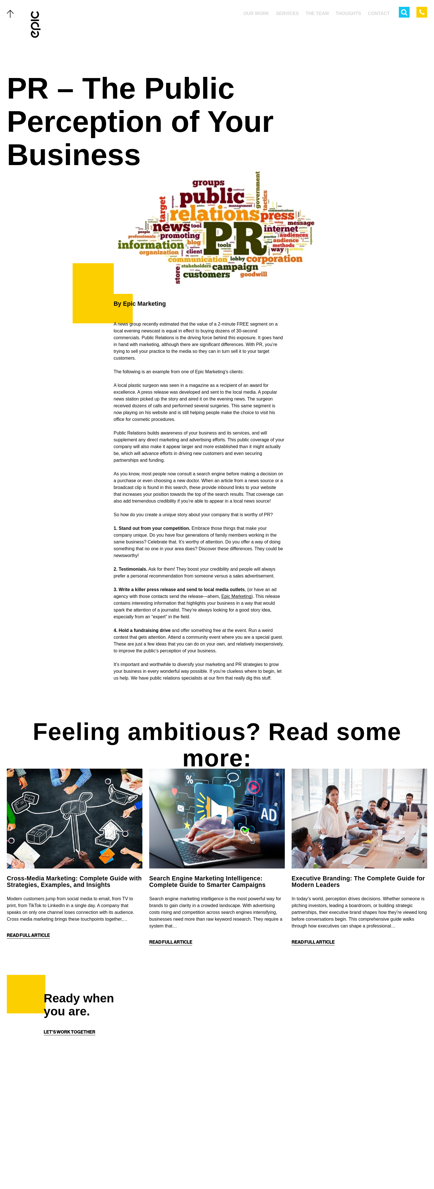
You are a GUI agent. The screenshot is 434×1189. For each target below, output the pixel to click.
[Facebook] (211, 1172)
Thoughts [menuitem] (348, 13)
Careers (55, 1172)
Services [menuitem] (287, 13)
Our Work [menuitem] (256, 13)
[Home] (36, 24)
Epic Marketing (236, 596)
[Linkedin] (234, 1172)
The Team (56, 1123)
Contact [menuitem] (379, 13)
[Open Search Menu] (404, 12)
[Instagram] (223, 1172)
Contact (55, 1160)
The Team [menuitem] (317, 13)
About (53, 1148)
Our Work (57, 1099)
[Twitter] (200, 1172)
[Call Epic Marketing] (421, 12)
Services (56, 1111)
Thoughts (57, 1136)
